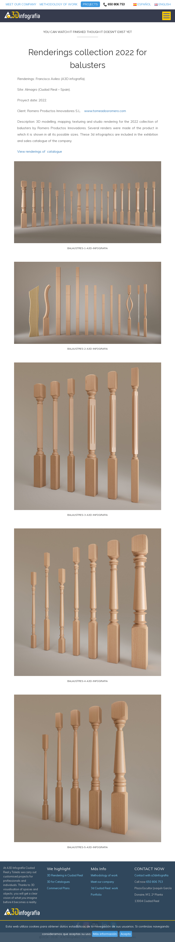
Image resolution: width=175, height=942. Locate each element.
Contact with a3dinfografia (151, 875)
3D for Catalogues (58, 881)
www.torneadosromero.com (105, 111)
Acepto (126, 934)
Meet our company (21, 4)
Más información (105, 934)
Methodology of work (58, 4)
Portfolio (96, 894)
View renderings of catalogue (39, 151)
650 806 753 (154, 881)
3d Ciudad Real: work (104, 888)
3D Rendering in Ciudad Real (65, 875)
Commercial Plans (58, 888)
